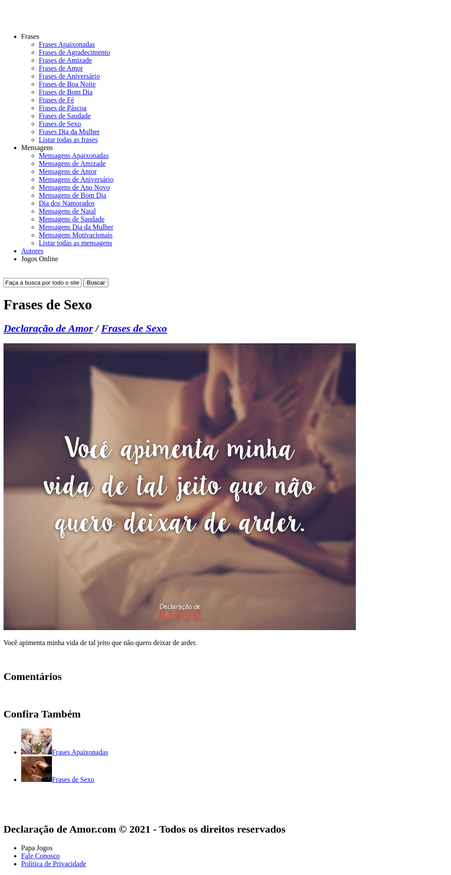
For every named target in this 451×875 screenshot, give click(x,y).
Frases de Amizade (65, 60)
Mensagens (37, 147)
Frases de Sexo (60, 124)
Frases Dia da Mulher (69, 131)
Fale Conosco (40, 856)
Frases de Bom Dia (65, 92)
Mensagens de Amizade (72, 163)
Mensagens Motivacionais (76, 235)
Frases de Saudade (65, 116)
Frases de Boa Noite (67, 84)
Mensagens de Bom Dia (72, 195)
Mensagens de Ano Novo (74, 187)
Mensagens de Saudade (71, 219)
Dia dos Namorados (67, 203)
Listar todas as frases (68, 139)
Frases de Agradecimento (74, 52)
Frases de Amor (61, 68)
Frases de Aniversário (69, 76)
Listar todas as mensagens (75, 243)
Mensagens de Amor (68, 171)
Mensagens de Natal (67, 211)
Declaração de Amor (48, 328)
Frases (30, 36)
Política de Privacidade (53, 863)
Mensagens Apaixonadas (74, 155)
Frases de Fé (56, 100)
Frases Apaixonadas (67, 44)
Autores (32, 251)
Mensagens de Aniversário (76, 179)
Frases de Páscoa (62, 108)
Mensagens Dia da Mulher (76, 227)
